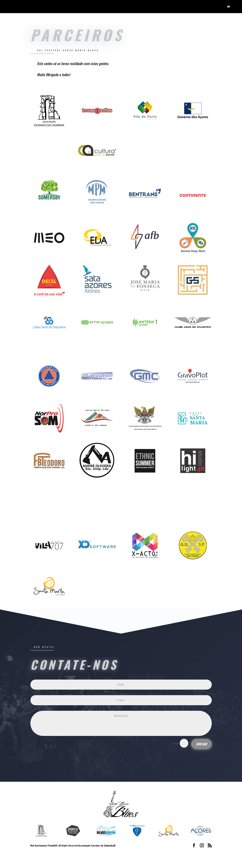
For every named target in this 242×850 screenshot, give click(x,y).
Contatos (218, 6)
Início (179, 6)
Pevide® (52, 845)
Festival (190, 6)
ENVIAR (201, 743)
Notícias (205, 6)
